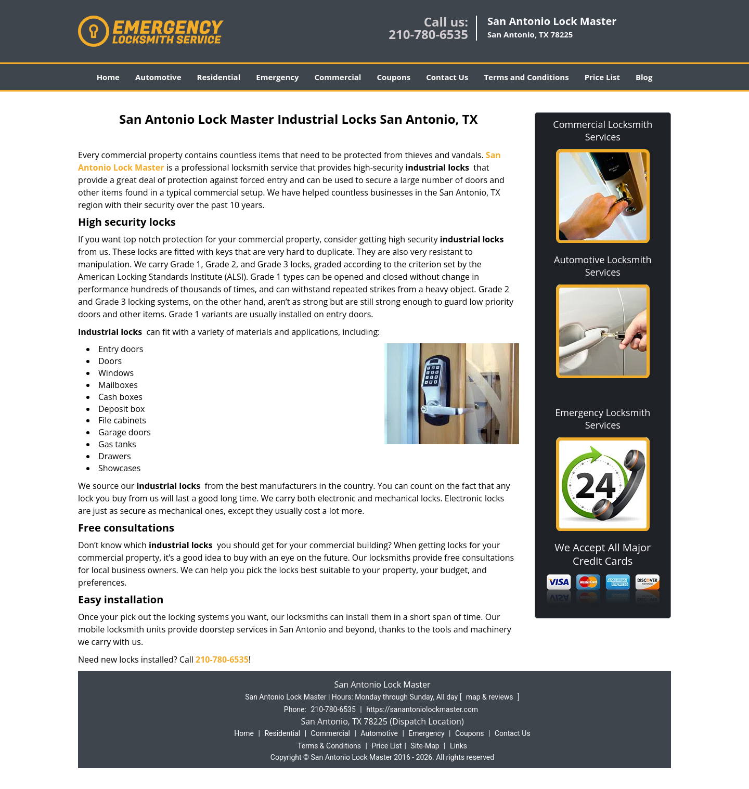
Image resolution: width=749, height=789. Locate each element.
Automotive (158, 77)
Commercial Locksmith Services (602, 130)
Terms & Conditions (329, 746)
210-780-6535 (428, 34)
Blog (644, 77)
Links (458, 746)
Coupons (393, 77)
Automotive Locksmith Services (602, 265)
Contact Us (447, 77)
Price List (602, 77)
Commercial (338, 77)
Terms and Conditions (526, 77)
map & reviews (490, 697)
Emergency (277, 77)
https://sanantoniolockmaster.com (422, 709)
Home (108, 77)
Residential (219, 77)
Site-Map (424, 746)
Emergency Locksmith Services (602, 418)
